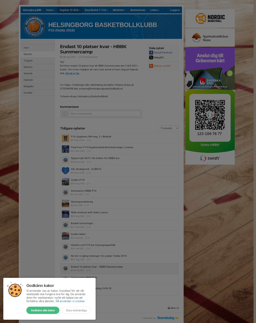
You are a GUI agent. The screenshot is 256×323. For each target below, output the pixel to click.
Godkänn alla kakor (43, 310)
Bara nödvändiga (76, 310)
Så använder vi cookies (70, 301)
